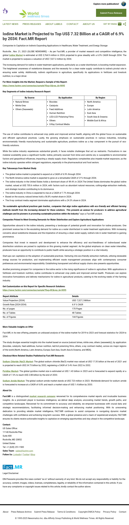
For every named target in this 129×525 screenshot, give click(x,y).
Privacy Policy (109, 512)
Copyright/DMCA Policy (89, 512)
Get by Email (112, 24)
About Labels (53, 24)
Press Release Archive (21, 512)
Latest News (10, 24)
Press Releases (32, 24)
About (5, 512)
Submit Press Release (44, 512)
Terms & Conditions (66, 512)
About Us (89, 24)
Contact (72, 24)
